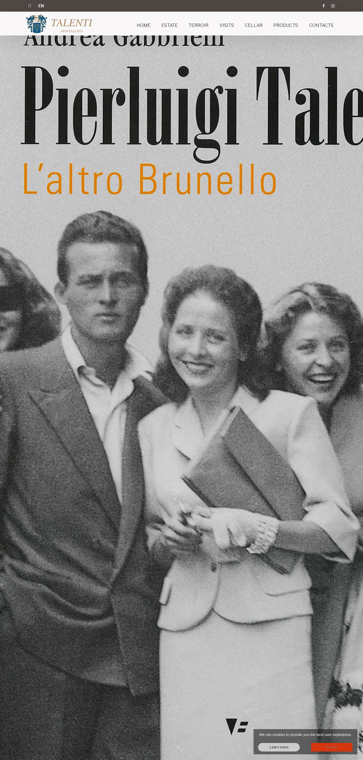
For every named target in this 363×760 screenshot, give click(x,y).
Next (181, 748)
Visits (227, 25)
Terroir (198, 25)
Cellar (254, 25)
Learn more (279, 747)
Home (144, 25)
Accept (331, 747)
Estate (169, 25)
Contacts (321, 25)
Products (285, 25)
